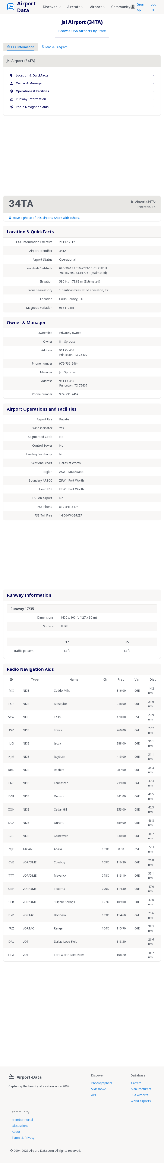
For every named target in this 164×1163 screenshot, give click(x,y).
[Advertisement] (82, 155)
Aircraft (136, 1083)
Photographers (101, 1083)
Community (120, 6)
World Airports (141, 1101)
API (93, 1095)
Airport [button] (98, 6)
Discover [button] (52, 6)
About (16, 1132)
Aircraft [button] (75, 6)
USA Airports (139, 1095)
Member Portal (22, 1120)
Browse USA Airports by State (82, 31)
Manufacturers (141, 1089)
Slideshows (99, 1089)
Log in (153, 7)
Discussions (20, 1126)
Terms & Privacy (23, 1138)
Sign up (140, 7)
